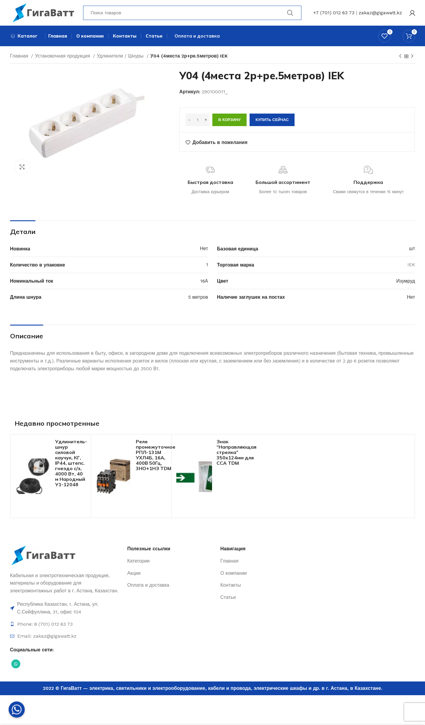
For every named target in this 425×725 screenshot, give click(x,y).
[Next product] (412, 58)
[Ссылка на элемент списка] (66, 609)
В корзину (229, 121)
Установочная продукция (63, 57)
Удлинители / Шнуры (121, 57)
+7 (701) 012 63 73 (333, 13)
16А (204, 282)
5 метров (198, 298)
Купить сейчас (272, 121)
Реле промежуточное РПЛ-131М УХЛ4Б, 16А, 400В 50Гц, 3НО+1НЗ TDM (155, 456)
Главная (20, 57)
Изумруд (405, 282)
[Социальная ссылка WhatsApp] (15, 665)
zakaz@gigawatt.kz (380, 13)
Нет (204, 250)
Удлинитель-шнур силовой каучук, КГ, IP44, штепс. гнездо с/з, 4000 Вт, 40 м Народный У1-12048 (71, 464)
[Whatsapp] (17, 709)
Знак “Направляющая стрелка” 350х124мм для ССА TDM (236, 453)
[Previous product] (400, 58)
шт (412, 250)
